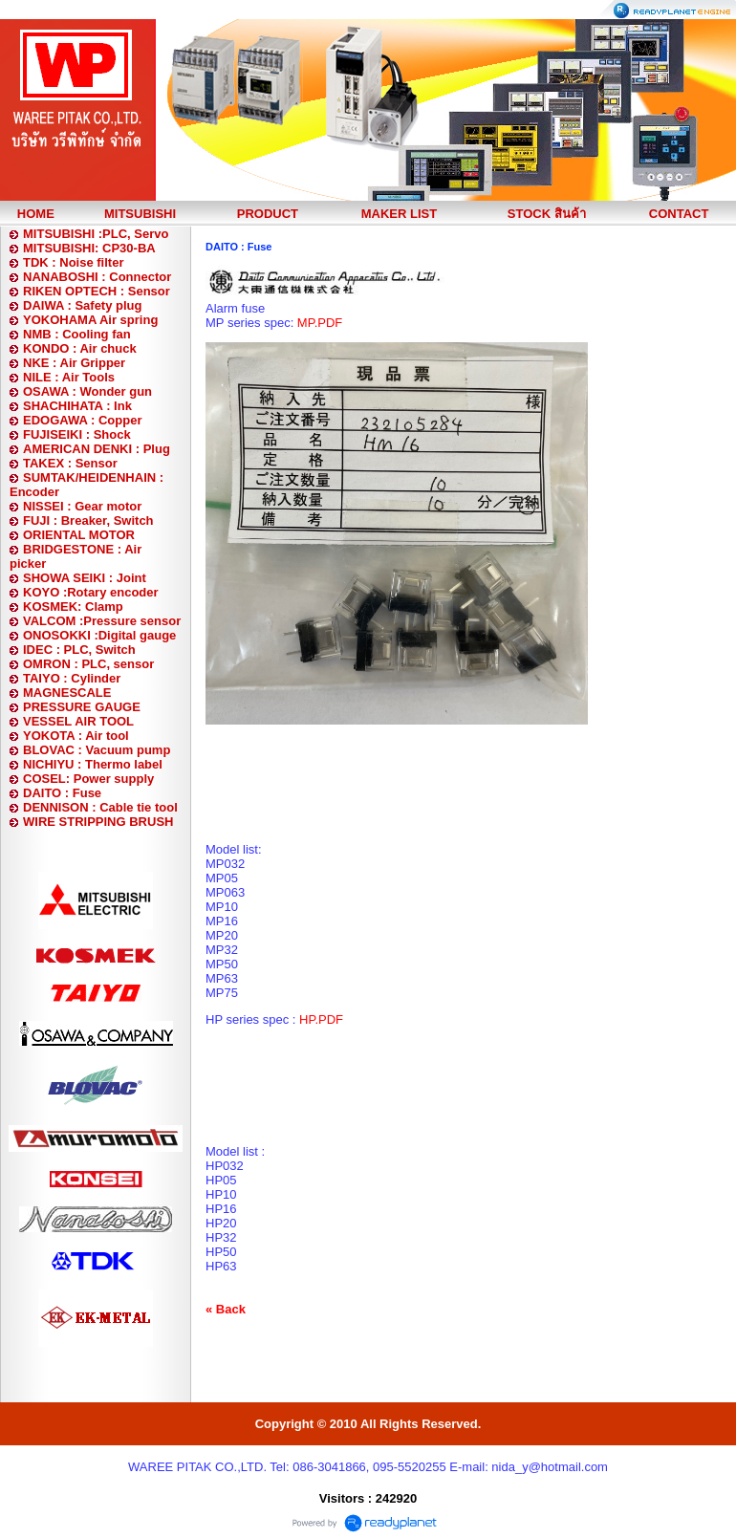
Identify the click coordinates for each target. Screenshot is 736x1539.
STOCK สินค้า (547, 213)
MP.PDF (319, 322)
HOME (35, 213)
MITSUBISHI (140, 213)
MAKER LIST (399, 213)
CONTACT (679, 213)
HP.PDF (321, 1019)
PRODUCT (267, 213)
